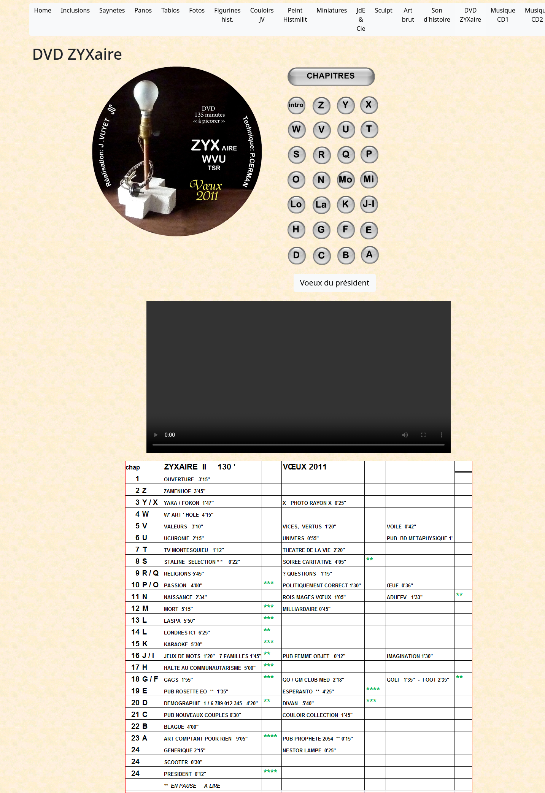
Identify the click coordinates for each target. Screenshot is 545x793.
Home (43, 10)
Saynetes (112, 10)
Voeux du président (334, 283)
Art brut (408, 15)
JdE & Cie (360, 19)
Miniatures (331, 10)
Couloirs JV (262, 15)
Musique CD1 (503, 15)
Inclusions (75, 10)
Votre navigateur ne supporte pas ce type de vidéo (298, 377)
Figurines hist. (227, 15)
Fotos (197, 10)
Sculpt (383, 10)
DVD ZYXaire (470, 15)
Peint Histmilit (295, 15)
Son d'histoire (437, 15)
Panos (143, 10)
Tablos (170, 10)
